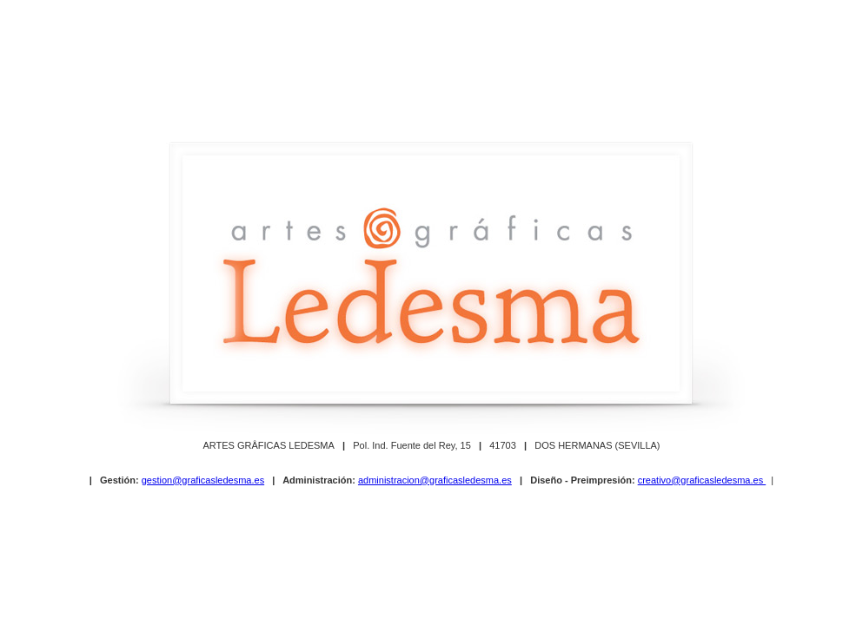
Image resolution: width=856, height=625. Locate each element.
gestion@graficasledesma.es (203, 480)
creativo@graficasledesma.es (702, 480)
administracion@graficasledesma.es (435, 480)
